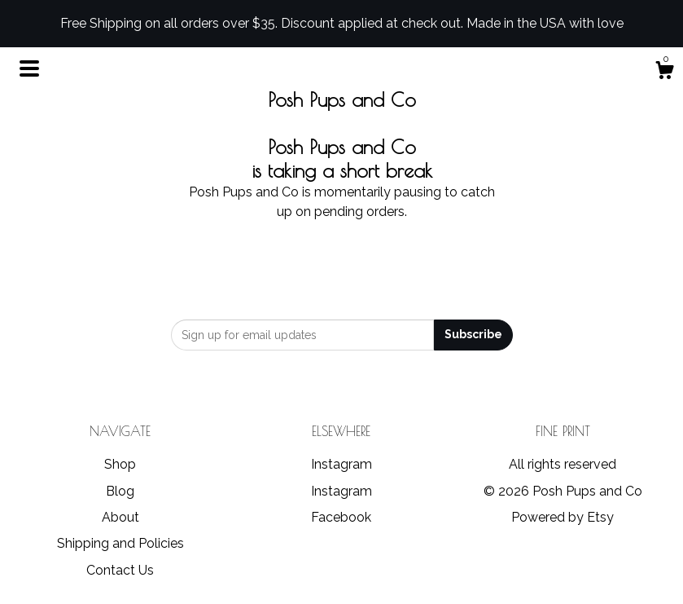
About (120, 517)
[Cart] (664, 72)
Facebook (341, 517)
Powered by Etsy (562, 517)
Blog (120, 491)
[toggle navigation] (29, 68)
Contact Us (120, 570)
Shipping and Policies (120, 543)
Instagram (341, 464)
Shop (120, 464)
